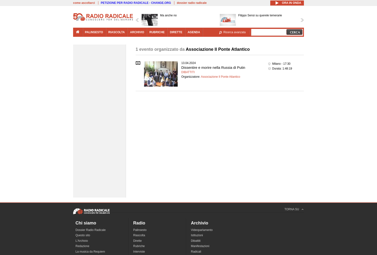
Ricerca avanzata (234, 32)
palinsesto (94, 32)
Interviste (139, 251)
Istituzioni (197, 235)
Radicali (196, 251)
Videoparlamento (202, 230)
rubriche (156, 32)
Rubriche (139, 246)
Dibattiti (188, 72)
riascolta (116, 32)
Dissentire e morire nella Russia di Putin (213, 67)
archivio (137, 32)
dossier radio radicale (192, 3)
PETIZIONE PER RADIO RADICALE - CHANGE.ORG (136, 3)
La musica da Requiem (90, 251)
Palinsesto (139, 230)
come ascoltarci (84, 3)
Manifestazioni (200, 246)
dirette (176, 32)
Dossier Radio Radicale (90, 230)
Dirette (137, 240)
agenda (194, 32)
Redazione (82, 246)
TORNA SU (291, 209)
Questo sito (82, 235)
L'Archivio (81, 240)
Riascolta (139, 235)
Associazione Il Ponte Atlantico (220, 76)
